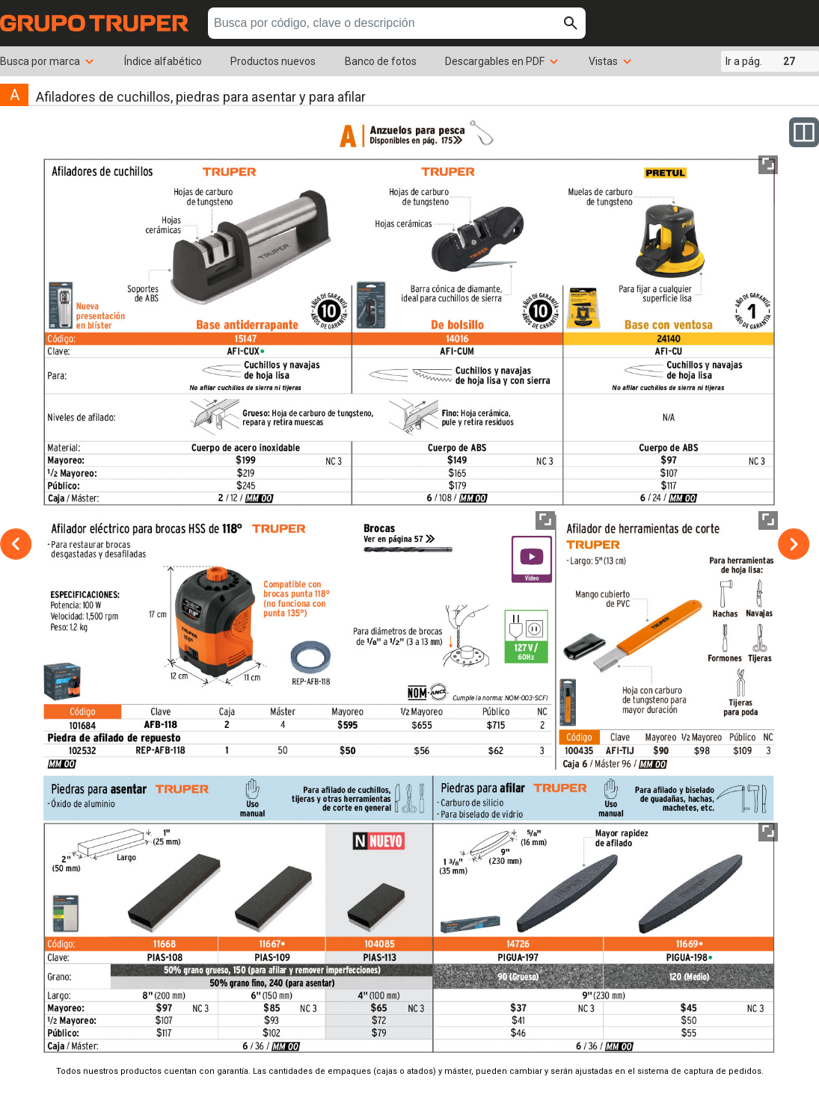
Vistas (611, 61)
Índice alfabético (163, 61)
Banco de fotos (381, 61)
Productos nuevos (273, 61)
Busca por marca (47, 61)
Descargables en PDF (502, 61)
